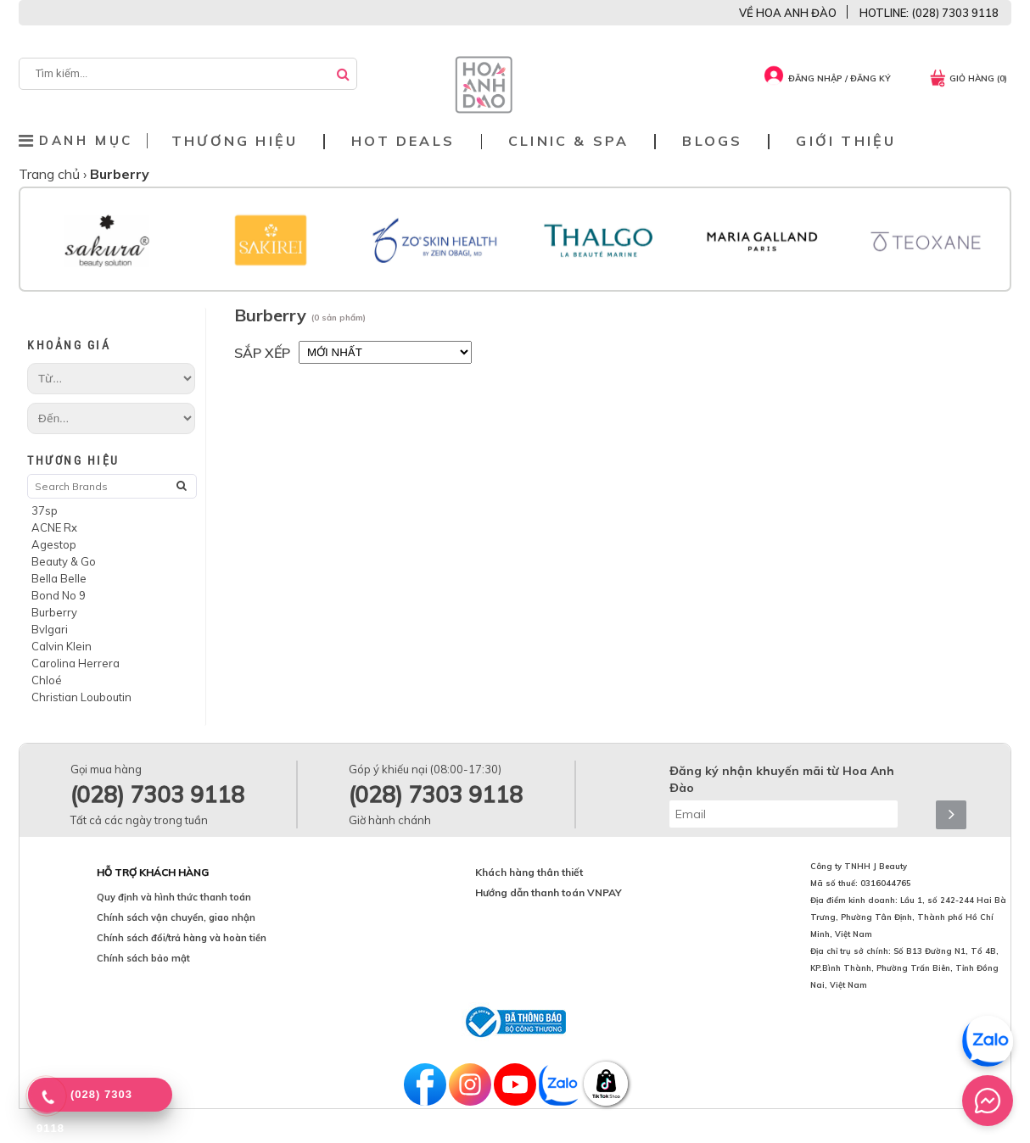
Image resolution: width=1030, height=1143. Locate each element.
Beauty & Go (63, 561)
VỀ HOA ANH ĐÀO (788, 13)
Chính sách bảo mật (143, 958)
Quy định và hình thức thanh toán (174, 897)
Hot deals (403, 141)
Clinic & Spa (568, 141)
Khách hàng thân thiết (529, 872)
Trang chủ (51, 173)
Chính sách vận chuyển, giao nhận (176, 917)
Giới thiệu (846, 141)
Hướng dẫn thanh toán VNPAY (548, 892)
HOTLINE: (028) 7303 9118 (929, 13)
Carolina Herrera (75, 663)
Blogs (712, 141)
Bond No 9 (58, 595)
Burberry (54, 612)
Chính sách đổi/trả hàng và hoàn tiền (181, 938)
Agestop (53, 544)
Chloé (46, 680)
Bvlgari (49, 629)
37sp (44, 510)
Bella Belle (59, 578)
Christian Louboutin (81, 697)
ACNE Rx (54, 527)
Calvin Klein (61, 646)
